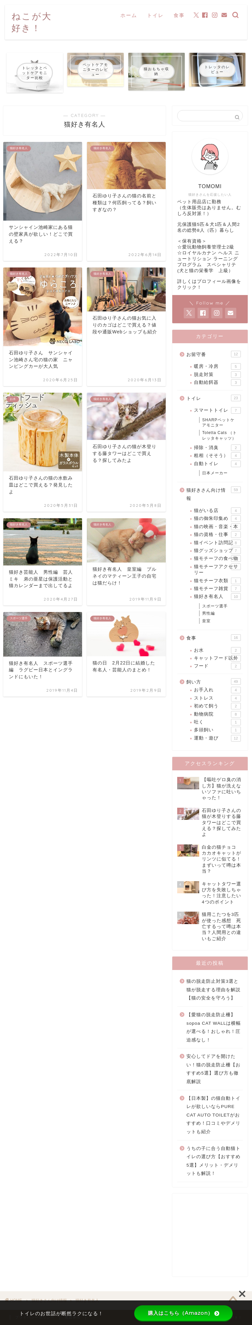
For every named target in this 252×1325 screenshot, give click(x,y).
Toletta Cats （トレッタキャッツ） (219, 435)
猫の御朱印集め (217, 518)
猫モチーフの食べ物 (217, 558)
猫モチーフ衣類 (217, 581)
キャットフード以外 (217, 658)
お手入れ (217, 690)
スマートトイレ (217, 410)
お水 (217, 650)
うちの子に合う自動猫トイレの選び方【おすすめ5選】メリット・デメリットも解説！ (213, 1161)
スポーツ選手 (215, 606)
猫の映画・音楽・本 (217, 527)
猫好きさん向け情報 (213, 493)
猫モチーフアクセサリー (217, 569)
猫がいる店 (217, 510)
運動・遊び (217, 738)
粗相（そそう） (217, 455)
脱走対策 (217, 374)
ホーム (128, 15)
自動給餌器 (217, 382)
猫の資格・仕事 (217, 534)
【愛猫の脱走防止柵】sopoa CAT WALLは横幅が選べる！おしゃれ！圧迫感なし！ (213, 1027)
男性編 (208, 613)
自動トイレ (217, 464)
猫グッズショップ (217, 550)
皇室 (206, 621)
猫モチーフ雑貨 (217, 588)
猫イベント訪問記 (217, 543)
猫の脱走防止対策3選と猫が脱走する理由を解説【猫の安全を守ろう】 (213, 989)
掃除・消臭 (217, 448)
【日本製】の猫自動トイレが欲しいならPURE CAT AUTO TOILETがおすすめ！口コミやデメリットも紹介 (213, 1115)
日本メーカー (215, 473)
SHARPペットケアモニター (218, 423)
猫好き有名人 (217, 596)
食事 (179, 15)
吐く (217, 722)
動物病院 (217, 714)
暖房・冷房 (217, 366)
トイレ (155, 15)
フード (217, 666)
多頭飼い (217, 730)
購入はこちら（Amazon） (183, 1313)
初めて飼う (217, 706)
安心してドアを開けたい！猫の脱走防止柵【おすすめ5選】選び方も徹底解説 (213, 1069)
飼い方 (213, 681)
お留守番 (213, 354)
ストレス (217, 698)
